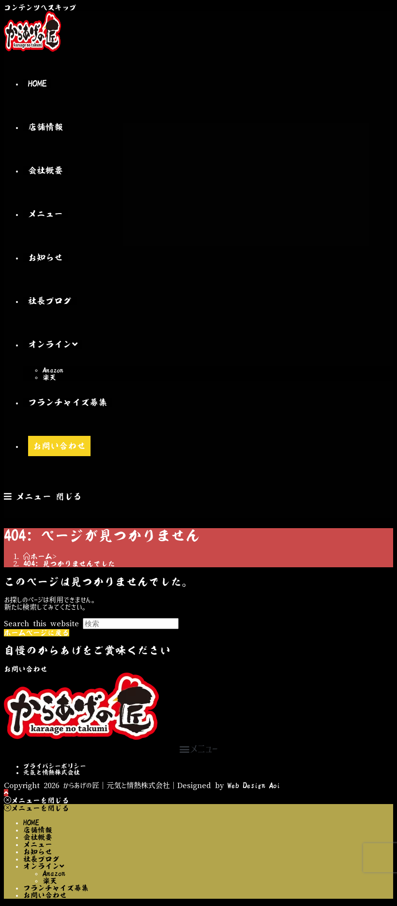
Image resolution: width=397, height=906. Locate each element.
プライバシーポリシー (54, 766)
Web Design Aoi (254, 785)
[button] (198, 749)
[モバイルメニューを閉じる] (36, 800)
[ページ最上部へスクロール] (6, 792)
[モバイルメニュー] (43, 496)
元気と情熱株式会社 (51, 772)
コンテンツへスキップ (40, 7)
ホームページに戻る (36, 632)
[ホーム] (37, 556)
